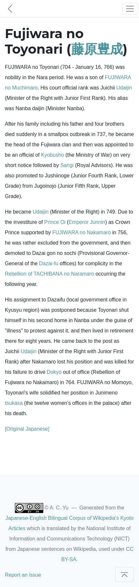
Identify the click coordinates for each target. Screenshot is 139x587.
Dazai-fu (49, 263)
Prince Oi (55, 222)
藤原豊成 (97, 49)
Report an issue (23, 575)
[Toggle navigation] (130, 9)
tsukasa (14, 403)
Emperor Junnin (87, 222)
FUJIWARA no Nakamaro (81, 232)
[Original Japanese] (27, 429)
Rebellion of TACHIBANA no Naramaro (49, 274)
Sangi (67, 165)
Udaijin (124, 87)
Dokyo (54, 372)
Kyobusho (52, 155)
